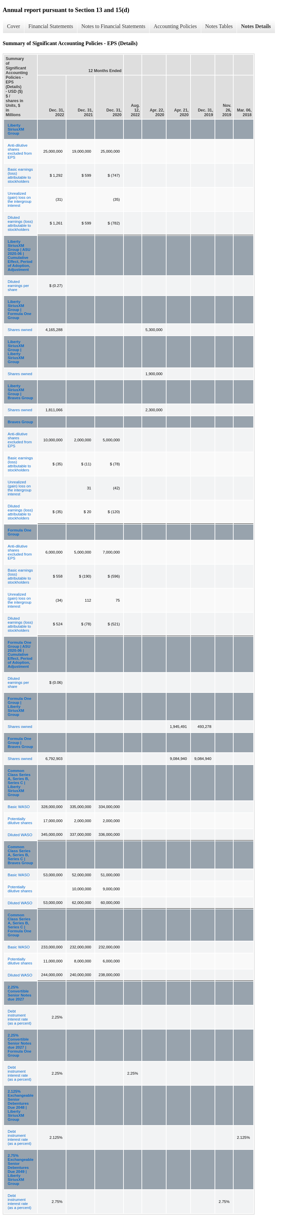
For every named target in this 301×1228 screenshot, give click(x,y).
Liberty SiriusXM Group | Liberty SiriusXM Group (16, 352)
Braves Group (20, 422)
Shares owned (20, 330)
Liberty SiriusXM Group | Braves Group (20, 392)
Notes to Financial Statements (113, 26)
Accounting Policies (175, 26)
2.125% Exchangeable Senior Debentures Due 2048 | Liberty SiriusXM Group (20, 1105)
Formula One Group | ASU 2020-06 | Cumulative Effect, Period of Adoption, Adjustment (20, 654)
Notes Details (256, 26)
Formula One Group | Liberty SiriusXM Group (19, 707)
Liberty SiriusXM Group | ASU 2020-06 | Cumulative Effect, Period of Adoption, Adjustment (20, 256)
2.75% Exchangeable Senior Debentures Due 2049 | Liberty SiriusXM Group (20, 1170)
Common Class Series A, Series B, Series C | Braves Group (20, 855)
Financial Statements (50, 26)
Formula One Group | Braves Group (20, 743)
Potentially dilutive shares (20, 821)
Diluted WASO (20, 835)
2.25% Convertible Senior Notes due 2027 (19, 993)
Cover (13, 26)
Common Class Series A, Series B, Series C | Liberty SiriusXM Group (19, 783)
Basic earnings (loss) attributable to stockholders (20, 175)
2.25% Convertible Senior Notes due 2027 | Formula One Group (19, 1045)
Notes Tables (219, 26)
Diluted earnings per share (18, 286)
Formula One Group (19, 532)
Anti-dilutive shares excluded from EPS (20, 151)
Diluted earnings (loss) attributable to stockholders (20, 223)
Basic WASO (19, 807)
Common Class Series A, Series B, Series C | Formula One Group (19, 925)
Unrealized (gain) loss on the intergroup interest (19, 199)
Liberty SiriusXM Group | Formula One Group (19, 310)
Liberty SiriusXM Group (16, 129)
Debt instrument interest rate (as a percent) (19, 1017)
